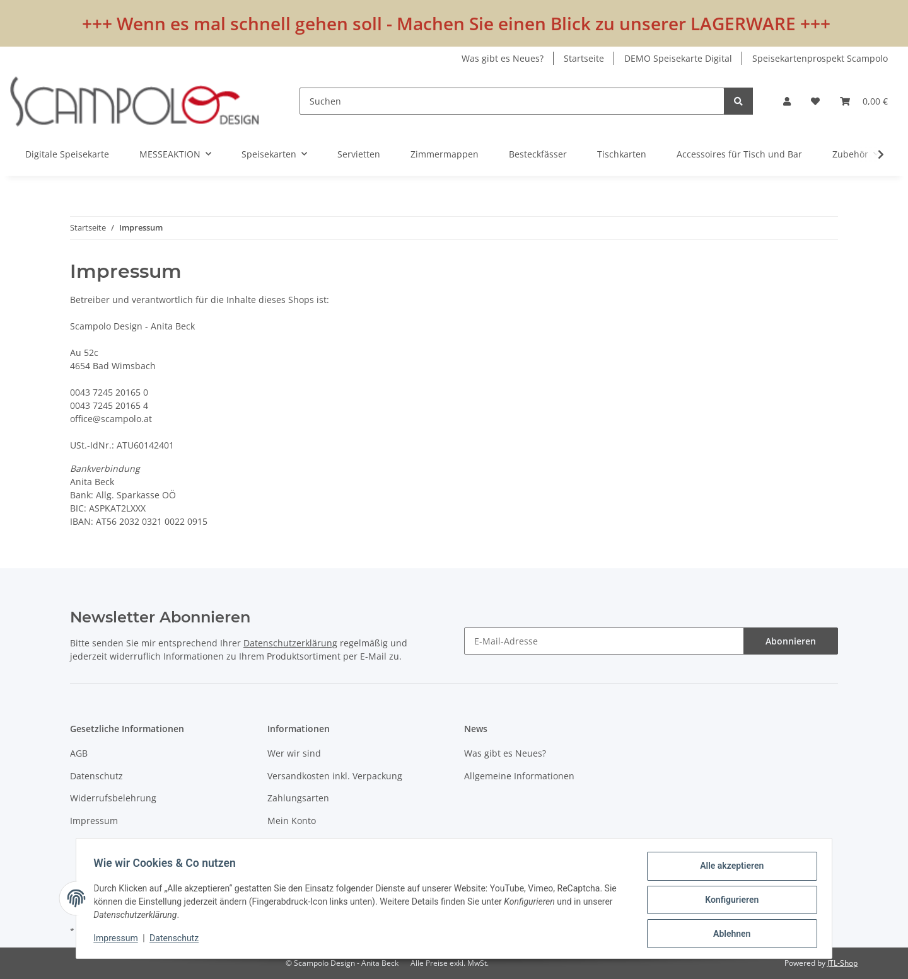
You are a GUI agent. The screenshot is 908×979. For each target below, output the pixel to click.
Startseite (584, 58)
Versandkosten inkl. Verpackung (334, 776)
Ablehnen (728, 934)
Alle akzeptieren (728, 869)
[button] (787, 101)
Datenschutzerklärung (290, 643)
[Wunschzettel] (815, 101)
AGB (79, 753)
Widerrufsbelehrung (113, 798)
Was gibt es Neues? (503, 58)
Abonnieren (790, 641)
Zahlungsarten (298, 798)
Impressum (94, 821)
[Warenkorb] (864, 101)
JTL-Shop (842, 963)
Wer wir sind (294, 753)
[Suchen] (512, 101)
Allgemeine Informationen (519, 776)
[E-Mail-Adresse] (604, 641)
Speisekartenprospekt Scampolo (820, 58)
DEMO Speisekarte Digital (678, 58)
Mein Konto (291, 821)
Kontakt (283, 843)
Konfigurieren (728, 901)
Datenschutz (96, 776)
